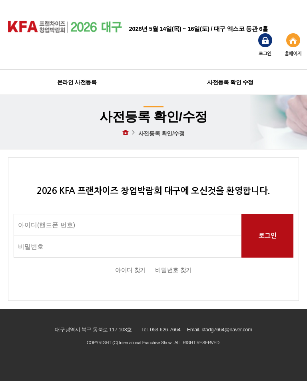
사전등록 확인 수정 (230, 82)
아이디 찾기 (130, 269)
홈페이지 (293, 44)
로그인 (265, 44)
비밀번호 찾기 (173, 269)
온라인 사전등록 (77, 82)
